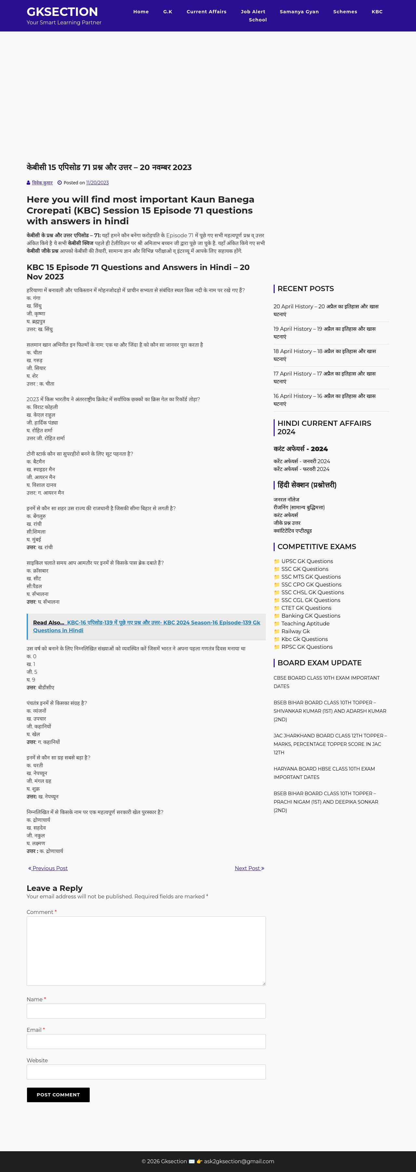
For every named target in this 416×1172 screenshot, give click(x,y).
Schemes (345, 12)
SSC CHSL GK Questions (312, 592)
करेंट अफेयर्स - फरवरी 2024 (302, 469)
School (258, 20)
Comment (42, 912)
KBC (377, 12)
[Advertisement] (208, 76)
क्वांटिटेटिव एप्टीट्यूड (293, 531)
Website (37, 1060)
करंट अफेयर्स (286, 515)
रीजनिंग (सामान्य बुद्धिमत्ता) (299, 507)
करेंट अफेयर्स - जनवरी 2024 (302, 461)
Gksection (62, 12)
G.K (167, 12)
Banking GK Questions (310, 616)
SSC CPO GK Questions (311, 585)
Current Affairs (207, 12)
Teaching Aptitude (305, 624)
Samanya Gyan (299, 12)
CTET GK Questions (306, 608)
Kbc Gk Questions (304, 639)
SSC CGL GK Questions (310, 600)
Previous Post (48, 868)
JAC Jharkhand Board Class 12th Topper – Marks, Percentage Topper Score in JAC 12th (330, 744)
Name (36, 999)
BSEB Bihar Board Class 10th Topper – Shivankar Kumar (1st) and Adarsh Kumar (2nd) (330, 711)
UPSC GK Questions (307, 561)
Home (141, 12)
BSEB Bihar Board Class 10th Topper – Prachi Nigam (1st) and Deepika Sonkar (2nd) (326, 802)
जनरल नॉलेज (286, 500)
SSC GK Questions (304, 569)
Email (36, 1030)
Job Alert (253, 12)
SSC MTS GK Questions (311, 577)
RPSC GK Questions (306, 647)
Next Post (249, 868)
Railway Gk (295, 631)
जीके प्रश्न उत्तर (287, 523)
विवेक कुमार (42, 183)
